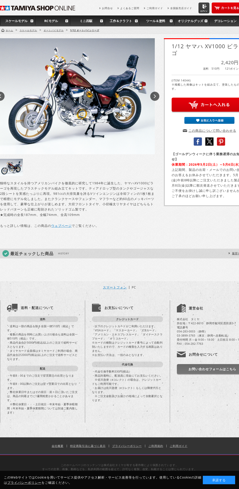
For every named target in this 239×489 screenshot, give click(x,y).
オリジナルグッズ (190, 21)
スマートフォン (115, 287)
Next (154, 96)
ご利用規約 (155, 446)
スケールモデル (16, 21)
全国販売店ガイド (181, 8)
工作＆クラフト (121, 21)
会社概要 (58, 446)
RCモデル (51, 21)
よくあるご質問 (129, 8)
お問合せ (107, 8)
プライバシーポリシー (127, 446)
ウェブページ (61, 225)
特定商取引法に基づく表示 (88, 446)
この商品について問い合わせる (212, 130)
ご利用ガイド (155, 8)
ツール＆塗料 (155, 21)
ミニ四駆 (86, 21)
